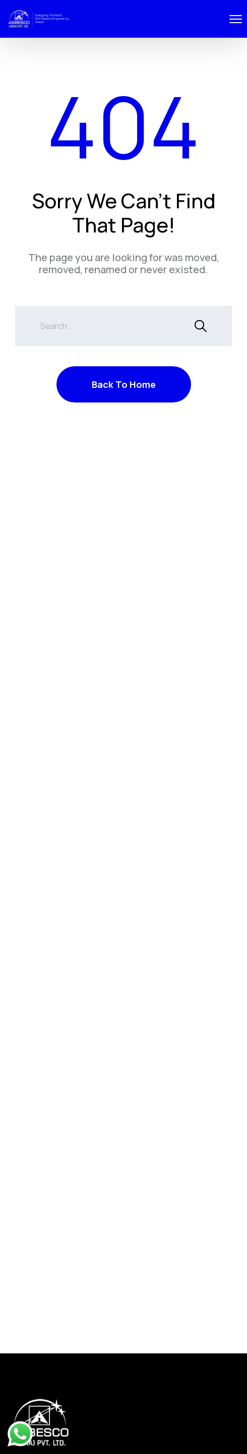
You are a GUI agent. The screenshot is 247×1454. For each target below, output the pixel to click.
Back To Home (124, 384)
